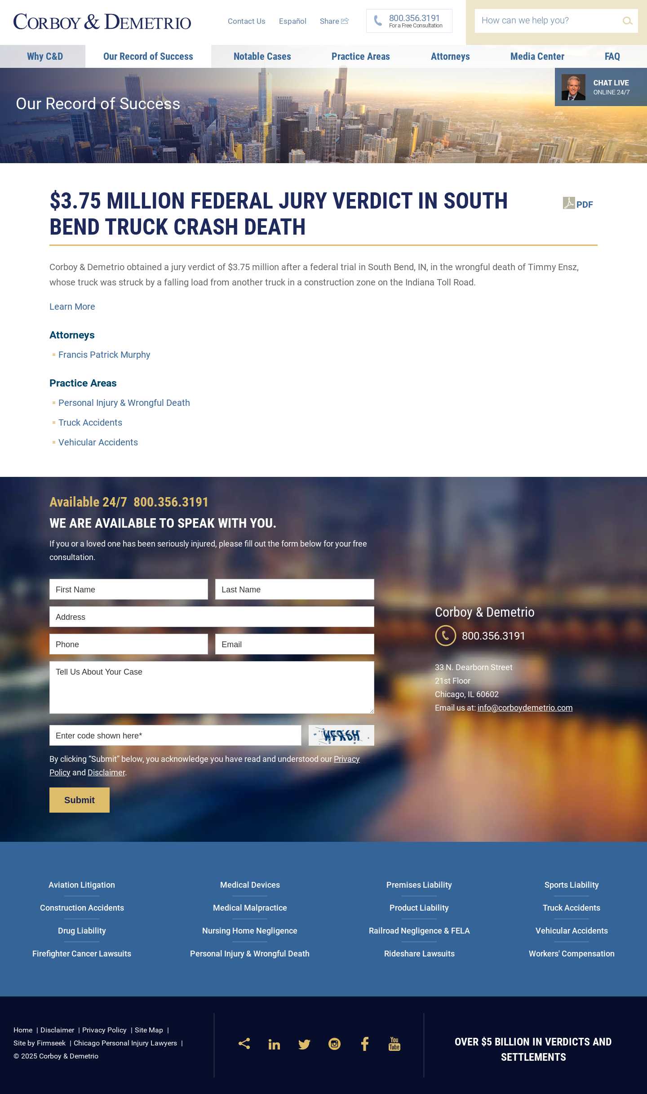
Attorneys (450, 56)
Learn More (72, 306)
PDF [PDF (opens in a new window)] (584, 204)
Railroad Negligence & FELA (419, 930)
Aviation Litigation (82, 884)
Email (232, 644)
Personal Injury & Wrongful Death (124, 402)
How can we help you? (525, 20)
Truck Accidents (90, 422)
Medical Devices (250, 884)
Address (70, 617)
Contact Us (247, 21)
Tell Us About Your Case (99, 671)
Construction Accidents (82, 907)
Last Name (241, 589)
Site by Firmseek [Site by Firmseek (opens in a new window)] (39, 1043)
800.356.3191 (171, 502)
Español (292, 21)
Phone (67, 644)
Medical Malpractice (250, 907)
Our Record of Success (148, 56)
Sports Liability (572, 884)
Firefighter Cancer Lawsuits (81, 953)
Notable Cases (262, 56)
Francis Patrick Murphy (104, 354)
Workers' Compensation (572, 953)
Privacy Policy (104, 1030)
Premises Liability (419, 884)
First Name (75, 589)
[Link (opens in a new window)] (274, 1047)
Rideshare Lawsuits (419, 953)
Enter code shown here (99, 735)
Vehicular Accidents (98, 442)
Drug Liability (82, 930)
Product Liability (419, 907)
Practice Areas (361, 56)
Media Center (537, 56)
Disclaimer (106, 772)
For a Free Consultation (413, 21)
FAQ (612, 56)
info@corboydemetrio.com (525, 707)
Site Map (149, 1030)
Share (334, 21)
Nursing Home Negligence (249, 930)
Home (22, 1030)
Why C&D (45, 56)
